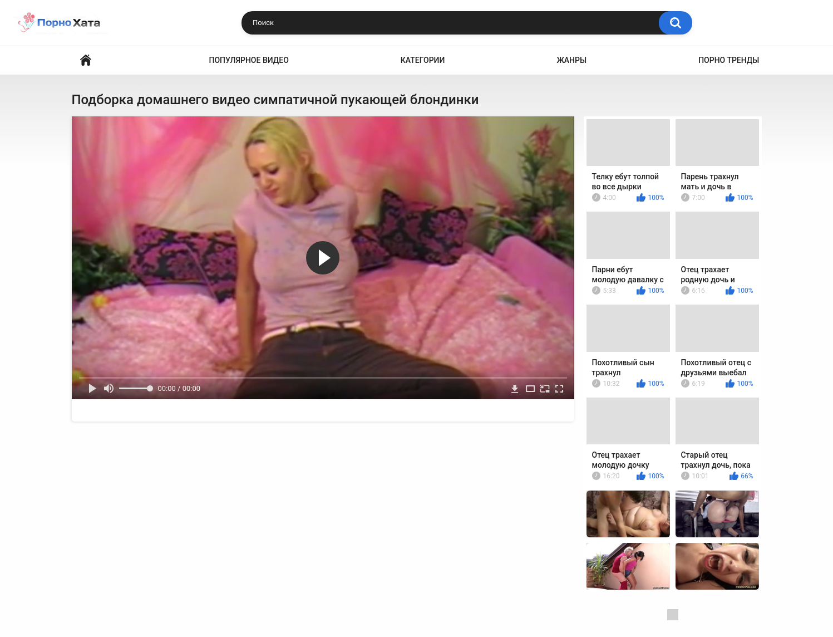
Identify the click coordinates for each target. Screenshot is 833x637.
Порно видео (86, 60)
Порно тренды (728, 60)
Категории (423, 60)
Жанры (571, 60)
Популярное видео (249, 60)
